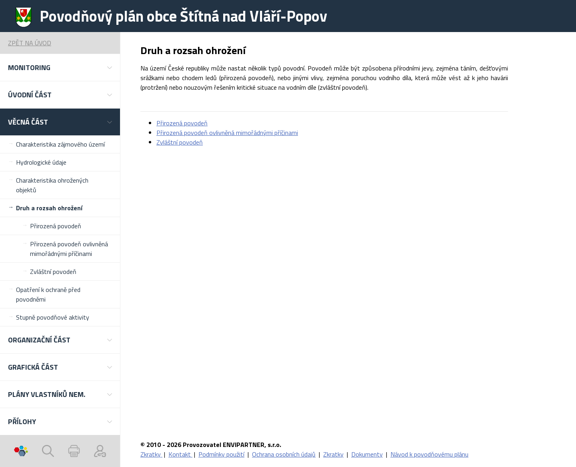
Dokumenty (367, 454)
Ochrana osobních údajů (284, 454)
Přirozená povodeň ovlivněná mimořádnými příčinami (69, 248)
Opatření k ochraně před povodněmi (48, 294)
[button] (60, 67)
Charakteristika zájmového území (60, 144)
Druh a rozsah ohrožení (49, 208)
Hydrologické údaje (41, 162)
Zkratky (151, 454)
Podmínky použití (221, 454)
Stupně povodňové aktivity (52, 317)
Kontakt (180, 454)
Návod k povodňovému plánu (429, 454)
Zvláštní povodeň (53, 271)
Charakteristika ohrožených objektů (52, 185)
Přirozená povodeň (55, 226)
